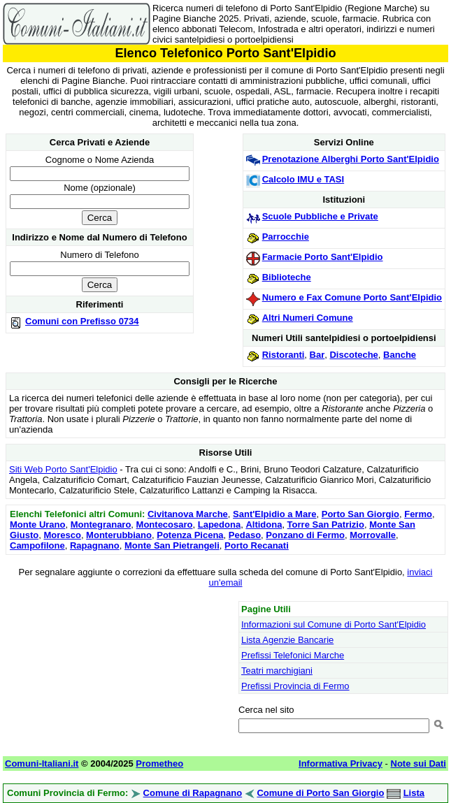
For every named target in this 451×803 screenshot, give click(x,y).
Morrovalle (373, 535)
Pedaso (245, 535)
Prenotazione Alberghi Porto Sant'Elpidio (350, 159)
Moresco (61, 535)
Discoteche (353, 354)
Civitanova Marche (188, 514)
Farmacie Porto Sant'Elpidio (322, 257)
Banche (399, 354)
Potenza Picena (190, 535)
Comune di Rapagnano (193, 793)
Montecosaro (164, 524)
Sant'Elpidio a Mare (274, 514)
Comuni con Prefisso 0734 (82, 321)
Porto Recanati (256, 545)
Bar (317, 354)
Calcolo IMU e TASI (303, 179)
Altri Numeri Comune (307, 317)
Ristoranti (283, 354)
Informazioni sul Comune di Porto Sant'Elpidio (333, 624)
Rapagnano (95, 545)
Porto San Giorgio (360, 514)
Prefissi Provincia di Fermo (295, 686)
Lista (413, 793)
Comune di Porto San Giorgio (320, 793)
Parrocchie (285, 236)
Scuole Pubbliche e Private (320, 216)
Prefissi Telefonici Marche (292, 655)
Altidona (263, 524)
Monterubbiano (119, 535)
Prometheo (159, 763)
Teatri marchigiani (277, 670)
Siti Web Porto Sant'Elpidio (63, 469)
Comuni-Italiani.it (41, 763)
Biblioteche (286, 277)
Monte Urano (37, 524)
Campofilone (37, 545)
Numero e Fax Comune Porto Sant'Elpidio (352, 297)
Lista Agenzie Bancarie (287, 640)
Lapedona (219, 524)
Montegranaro (101, 524)
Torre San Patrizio (325, 524)
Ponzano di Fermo (305, 535)
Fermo (418, 514)
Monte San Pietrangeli (172, 545)
